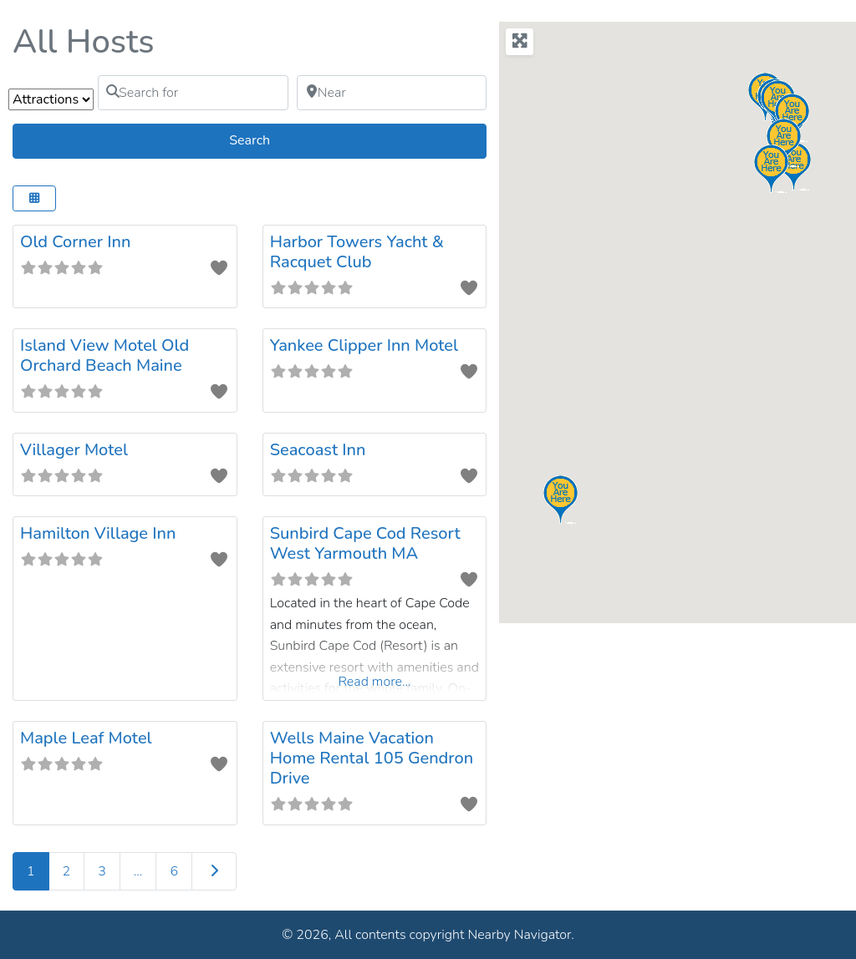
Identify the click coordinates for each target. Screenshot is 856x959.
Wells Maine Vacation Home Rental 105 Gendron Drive (371, 758)
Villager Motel (74, 450)
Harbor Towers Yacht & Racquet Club (357, 252)
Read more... (374, 681)
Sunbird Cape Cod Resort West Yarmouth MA (365, 543)
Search (269, 139)
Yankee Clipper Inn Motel (364, 345)
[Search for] (193, 92)
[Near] (392, 92)
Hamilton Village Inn (98, 533)
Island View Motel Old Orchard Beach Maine (104, 355)
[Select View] (34, 198)
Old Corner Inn (75, 242)
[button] (784, 142)
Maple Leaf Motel (86, 738)
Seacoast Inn (318, 450)
